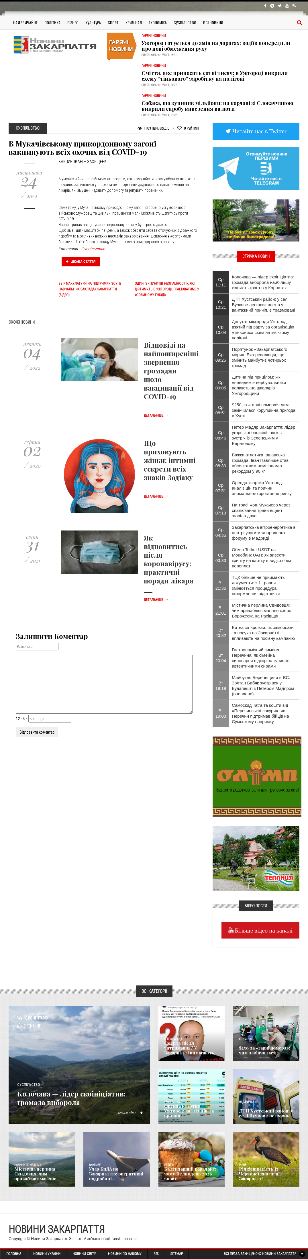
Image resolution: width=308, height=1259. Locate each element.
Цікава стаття (81, 261)
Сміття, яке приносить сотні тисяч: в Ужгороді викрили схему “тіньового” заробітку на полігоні (215, 76)
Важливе (95, 1165)
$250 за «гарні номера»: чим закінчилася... (267, 1051)
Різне (242, 1165)
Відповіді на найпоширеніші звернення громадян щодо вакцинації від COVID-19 (171, 370)
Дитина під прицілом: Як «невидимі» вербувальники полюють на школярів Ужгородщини (259, 385)
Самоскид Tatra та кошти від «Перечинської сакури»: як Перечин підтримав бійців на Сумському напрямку (260, 713)
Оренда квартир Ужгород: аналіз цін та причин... (191, 1114)
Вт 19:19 (220, 685)
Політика (52, 22)
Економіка (158, 22)
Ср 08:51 (220, 410)
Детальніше (156, 415)
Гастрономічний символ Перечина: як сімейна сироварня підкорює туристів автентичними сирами (260, 657)
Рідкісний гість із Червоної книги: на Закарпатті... (266, 1176)
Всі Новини (213, 22)
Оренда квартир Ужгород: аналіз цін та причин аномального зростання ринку (262, 488)
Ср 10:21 (220, 304)
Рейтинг (188, 128)
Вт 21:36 (220, 585)
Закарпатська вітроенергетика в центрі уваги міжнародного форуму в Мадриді (263, 533)
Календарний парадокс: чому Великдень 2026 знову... (188, 1174)
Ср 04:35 (220, 532)
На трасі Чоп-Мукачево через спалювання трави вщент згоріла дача (261, 510)
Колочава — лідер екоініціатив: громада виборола (64, 1093)
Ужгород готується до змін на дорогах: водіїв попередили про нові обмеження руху (216, 45)
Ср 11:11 (220, 282)
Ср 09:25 (220, 357)
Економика (172, 1102)
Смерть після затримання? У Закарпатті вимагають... (191, 1051)
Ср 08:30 (220, 463)
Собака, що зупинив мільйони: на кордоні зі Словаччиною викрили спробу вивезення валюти (217, 106)
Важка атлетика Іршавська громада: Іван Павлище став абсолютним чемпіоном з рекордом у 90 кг (260, 463)
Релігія (169, 1165)
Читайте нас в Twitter (259, 131)
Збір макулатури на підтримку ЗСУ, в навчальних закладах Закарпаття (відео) (89, 289)
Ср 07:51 (220, 488)
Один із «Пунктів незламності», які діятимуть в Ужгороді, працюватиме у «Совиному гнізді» (167, 289)
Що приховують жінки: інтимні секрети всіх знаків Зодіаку (169, 460)
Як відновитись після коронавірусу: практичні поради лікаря (168, 559)
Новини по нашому (27, 1165)
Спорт (113, 22)
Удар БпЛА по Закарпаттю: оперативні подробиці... (116, 1176)
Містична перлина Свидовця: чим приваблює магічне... (41, 1174)
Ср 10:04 (220, 329)
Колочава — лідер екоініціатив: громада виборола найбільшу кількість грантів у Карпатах (263, 282)
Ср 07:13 (220, 510)
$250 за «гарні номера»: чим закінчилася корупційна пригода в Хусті (263, 410)
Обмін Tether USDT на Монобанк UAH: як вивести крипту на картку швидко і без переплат (261, 557)
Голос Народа (173, 1039)
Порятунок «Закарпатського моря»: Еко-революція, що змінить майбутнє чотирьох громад (259, 357)
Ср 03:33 (220, 558)
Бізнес (73, 22)
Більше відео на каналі (263, 930)
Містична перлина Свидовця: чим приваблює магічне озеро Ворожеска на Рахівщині (261, 610)
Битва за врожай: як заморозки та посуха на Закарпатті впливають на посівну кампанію (263, 633)
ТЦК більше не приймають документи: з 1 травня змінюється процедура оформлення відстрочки (258, 585)
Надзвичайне (25, 22)
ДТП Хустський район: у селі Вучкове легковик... (264, 1114)
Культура (93, 22)
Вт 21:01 (220, 610)
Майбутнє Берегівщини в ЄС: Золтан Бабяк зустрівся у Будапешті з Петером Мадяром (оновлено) (263, 685)
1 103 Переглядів (154, 128)
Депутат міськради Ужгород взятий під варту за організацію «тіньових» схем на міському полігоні (263, 329)
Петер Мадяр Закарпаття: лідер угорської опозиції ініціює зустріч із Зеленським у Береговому (263, 435)
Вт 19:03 (220, 713)
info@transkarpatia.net (119, 1238)
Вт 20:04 (220, 658)
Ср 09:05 (220, 385)
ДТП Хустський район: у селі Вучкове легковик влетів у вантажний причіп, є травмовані (263, 304)
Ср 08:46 (220, 435)
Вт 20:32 (220, 632)
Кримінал (133, 22)
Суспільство (185, 22)
